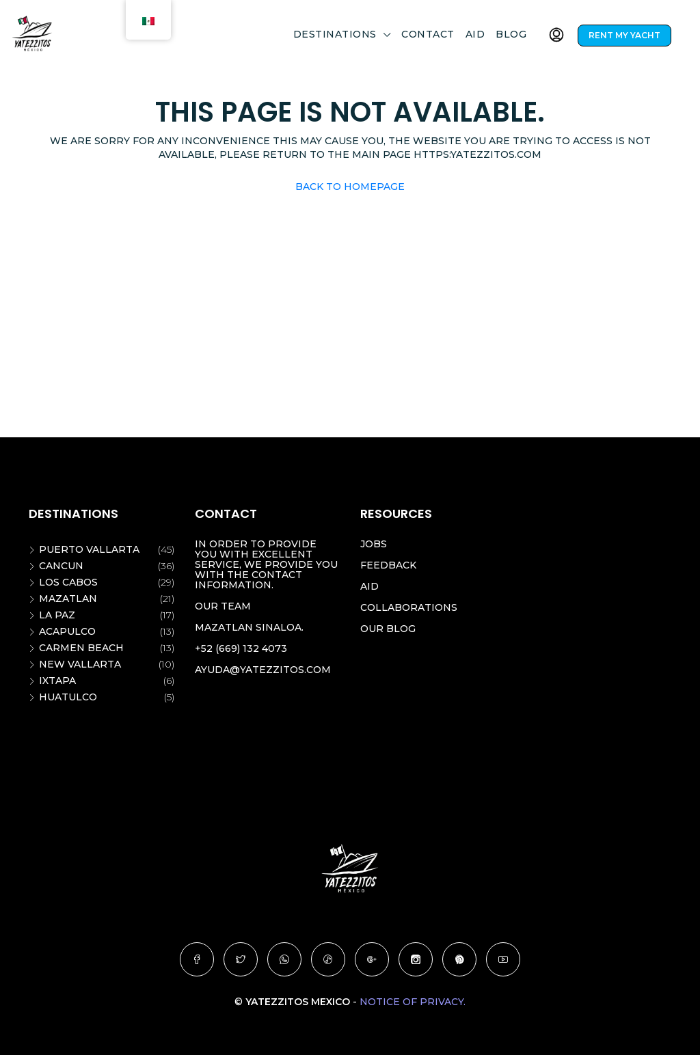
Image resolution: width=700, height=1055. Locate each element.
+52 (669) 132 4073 (241, 648)
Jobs (373, 544)
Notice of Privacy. (413, 1002)
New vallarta (80, 664)
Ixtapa (57, 680)
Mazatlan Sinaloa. (249, 627)
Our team (223, 606)
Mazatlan (68, 598)
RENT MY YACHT (624, 35)
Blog (511, 34)
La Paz (57, 615)
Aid (475, 34)
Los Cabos (68, 582)
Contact (428, 34)
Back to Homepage (350, 186)
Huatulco (68, 697)
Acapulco (67, 631)
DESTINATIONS (335, 34)
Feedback (388, 565)
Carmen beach (81, 648)
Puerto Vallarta (89, 549)
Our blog (388, 628)
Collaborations (408, 607)
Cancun (61, 566)
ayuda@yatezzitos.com (263, 669)
